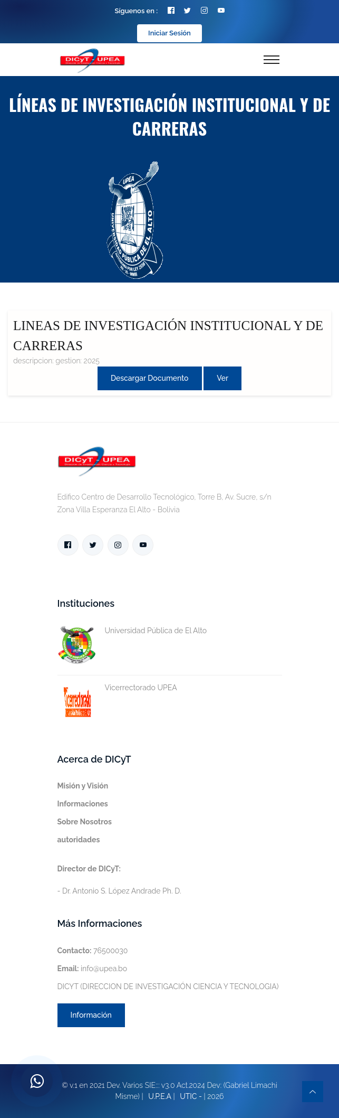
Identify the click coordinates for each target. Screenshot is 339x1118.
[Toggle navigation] (271, 59)
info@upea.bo (92, 968)
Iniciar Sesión (169, 33)
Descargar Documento (150, 378)
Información (91, 1015)
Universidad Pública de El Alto (132, 630)
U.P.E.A (159, 1096)
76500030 (92, 950)
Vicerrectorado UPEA (117, 687)
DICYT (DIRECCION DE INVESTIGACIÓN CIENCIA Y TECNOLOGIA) (168, 986)
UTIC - (191, 1096)
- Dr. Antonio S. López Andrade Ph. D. (119, 880)
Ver (222, 378)
